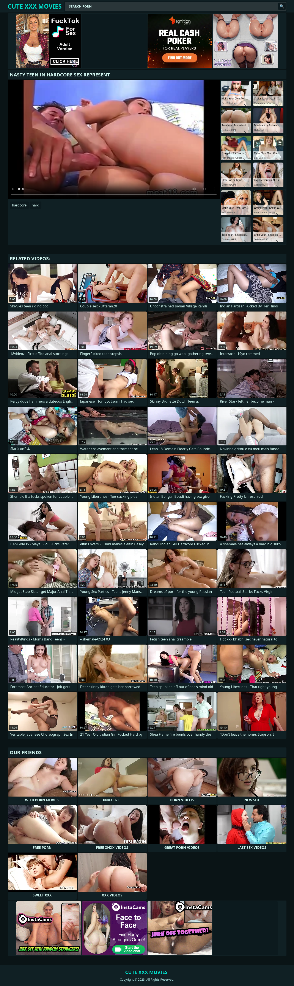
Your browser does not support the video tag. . (114, 139)
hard (35, 205)
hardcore (19, 205)
